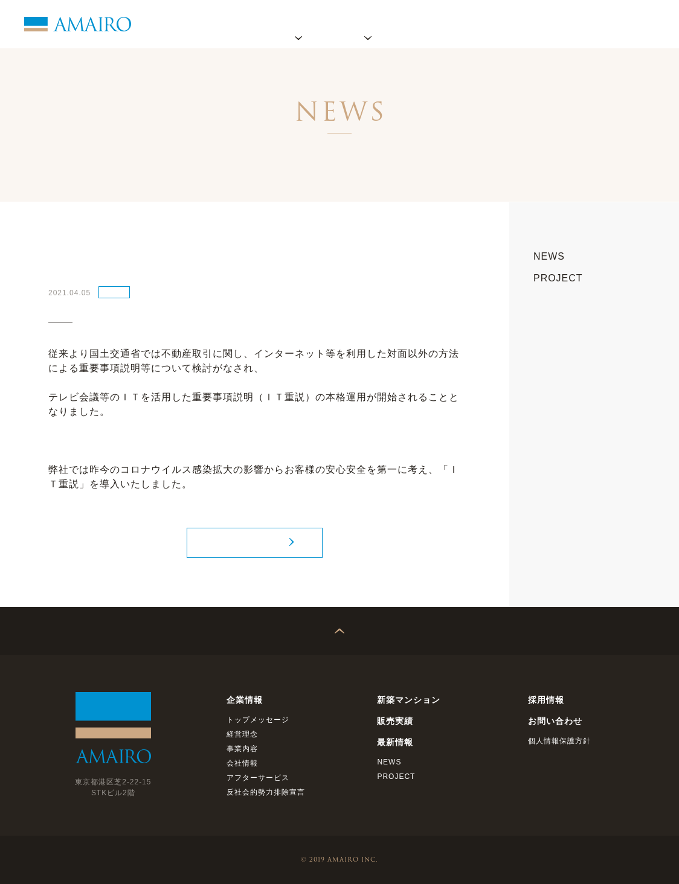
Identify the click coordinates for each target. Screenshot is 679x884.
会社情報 (242, 763)
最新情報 (498, 23)
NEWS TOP (248, 542)
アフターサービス (258, 778)
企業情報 (298, 23)
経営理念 (242, 734)
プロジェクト (368, 23)
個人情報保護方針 (559, 741)
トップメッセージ (258, 720)
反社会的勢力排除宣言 (266, 792)
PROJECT (558, 278)
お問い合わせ (627, 23)
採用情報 (558, 23)
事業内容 (242, 749)
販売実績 (437, 23)
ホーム (242, 23)
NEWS (114, 292)
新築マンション (408, 700)
